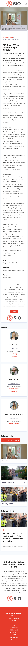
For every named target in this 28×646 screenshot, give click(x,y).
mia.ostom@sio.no (14, 423)
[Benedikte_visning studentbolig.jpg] (14, 451)
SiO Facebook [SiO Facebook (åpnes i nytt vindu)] (14, 630)
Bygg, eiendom (7, 263)
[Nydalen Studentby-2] (14, 473)
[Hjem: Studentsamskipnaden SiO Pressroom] (13, 4)
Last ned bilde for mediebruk (10, 440)
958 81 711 (14, 391)
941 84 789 (14, 426)
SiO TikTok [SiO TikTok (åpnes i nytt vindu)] (14, 635)
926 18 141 (14, 356)
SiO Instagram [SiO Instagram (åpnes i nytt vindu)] (14, 632)
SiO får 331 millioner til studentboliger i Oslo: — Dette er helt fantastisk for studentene (13, 537)
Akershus (5, 277)
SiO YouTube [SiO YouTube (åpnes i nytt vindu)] (14, 637)
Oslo (9, 277)
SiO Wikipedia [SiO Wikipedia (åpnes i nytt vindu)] (14, 627)
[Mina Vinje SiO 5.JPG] (14, 494)
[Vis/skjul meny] (2, 3)
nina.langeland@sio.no (14, 354)
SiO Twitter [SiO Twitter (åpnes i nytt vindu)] (14, 639)
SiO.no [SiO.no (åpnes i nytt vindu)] (14, 625)
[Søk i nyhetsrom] (26, 4)
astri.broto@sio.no (14, 389)
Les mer (14, 311)
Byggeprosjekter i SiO (18, 270)
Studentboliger (7, 270)
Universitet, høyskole (18, 263)
